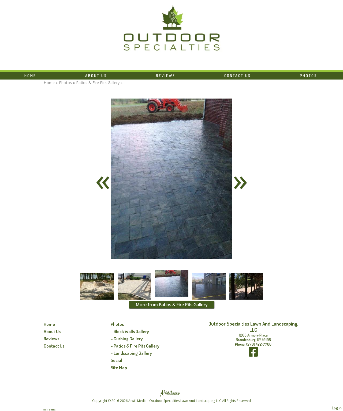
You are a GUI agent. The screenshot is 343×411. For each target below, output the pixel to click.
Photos (308, 75)
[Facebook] (253, 354)
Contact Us (237, 75)
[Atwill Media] (171, 392)
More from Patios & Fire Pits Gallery (171, 305)
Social (116, 360)
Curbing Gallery (128, 338)
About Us (96, 75)
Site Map (119, 367)
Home (30, 75)
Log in (337, 407)
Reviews (165, 75)
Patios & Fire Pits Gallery (98, 82)
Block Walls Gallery (131, 331)
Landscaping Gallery (133, 353)
